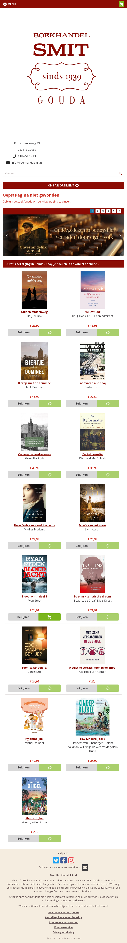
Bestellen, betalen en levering (63, 917)
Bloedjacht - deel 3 (34, 596)
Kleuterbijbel (35, 818)
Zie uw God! (93, 312)
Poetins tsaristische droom (92, 596)
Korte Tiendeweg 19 (27, 143)
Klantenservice (63, 927)
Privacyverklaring (63, 932)
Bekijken (24, 332)
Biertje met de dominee (34, 383)
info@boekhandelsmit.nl (24, 162)
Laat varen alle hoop (92, 383)
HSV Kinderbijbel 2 (92, 739)
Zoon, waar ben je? (34, 668)
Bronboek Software (70, 938)
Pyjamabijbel (34, 739)
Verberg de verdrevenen (34, 454)
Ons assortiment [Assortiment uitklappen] (61, 185)
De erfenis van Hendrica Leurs (34, 525)
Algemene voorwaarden (63, 922)
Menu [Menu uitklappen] (12, 4)
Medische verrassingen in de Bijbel (92, 668)
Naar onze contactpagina (63, 912)
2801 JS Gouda (27, 150)
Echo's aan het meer (92, 525)
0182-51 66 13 (24, 156)
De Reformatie (92, 454)
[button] (121, 4)
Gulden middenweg (34, 312)
